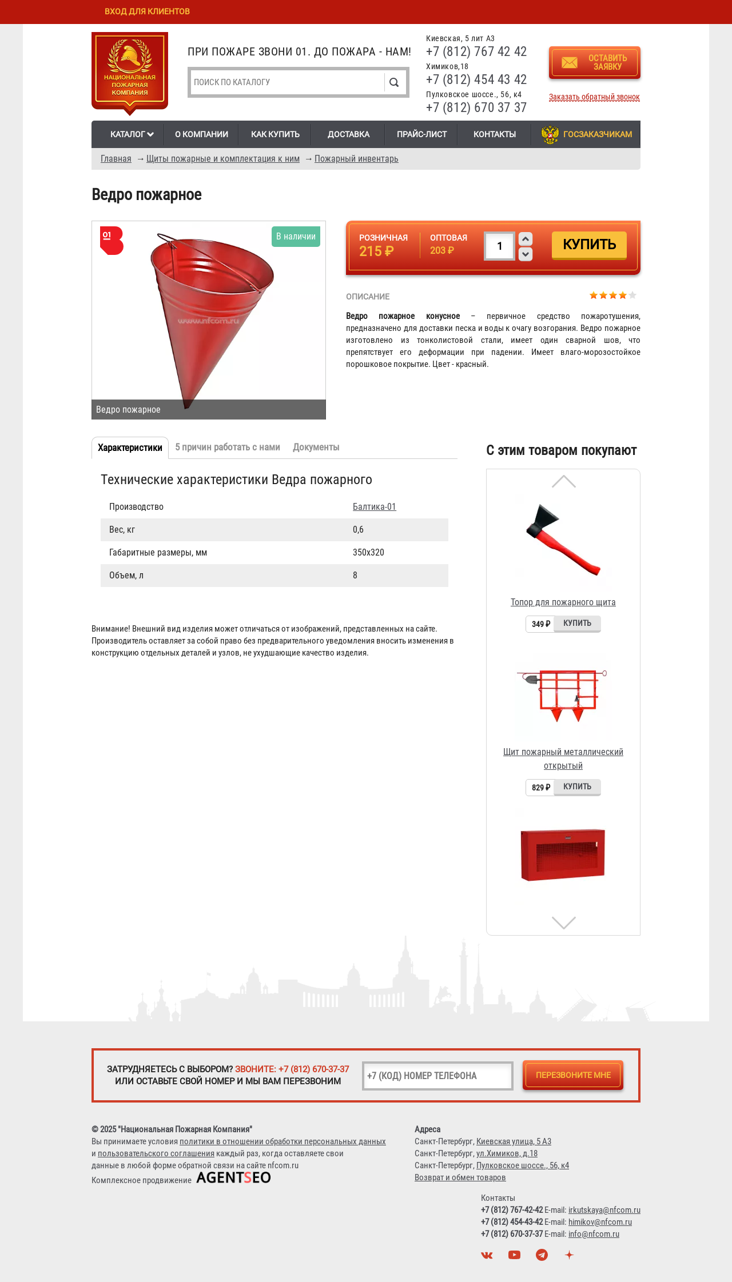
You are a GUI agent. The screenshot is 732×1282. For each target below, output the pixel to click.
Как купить (275, 134)
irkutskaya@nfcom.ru (604, 1210)
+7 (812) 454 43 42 (476, 79)
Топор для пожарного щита (563, 602)
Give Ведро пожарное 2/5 (603, 294)
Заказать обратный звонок (594, 97)
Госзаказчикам (597, 134)
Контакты (495, 134)
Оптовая (448, 237)
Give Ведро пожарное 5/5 (633, 294)
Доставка (348, 134)
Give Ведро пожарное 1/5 (594, 294)
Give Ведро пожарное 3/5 (613, 294)
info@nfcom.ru (593, 1234)
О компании (201, 134)
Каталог (127, 134)
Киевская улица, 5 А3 (513, 1141)
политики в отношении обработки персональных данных (283, 1141)
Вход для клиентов (147, 11)
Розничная (383, 237)
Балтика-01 (374, 506)
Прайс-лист (422, 134)
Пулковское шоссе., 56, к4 (522, 1165)
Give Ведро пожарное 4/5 (623, 294)
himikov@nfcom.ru (600, 1222)
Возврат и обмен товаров (460, 1177)
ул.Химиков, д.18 (507, 1153)
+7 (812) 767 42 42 (476, 51)
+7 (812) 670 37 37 (476, 107)
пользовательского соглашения (156, 1153)
